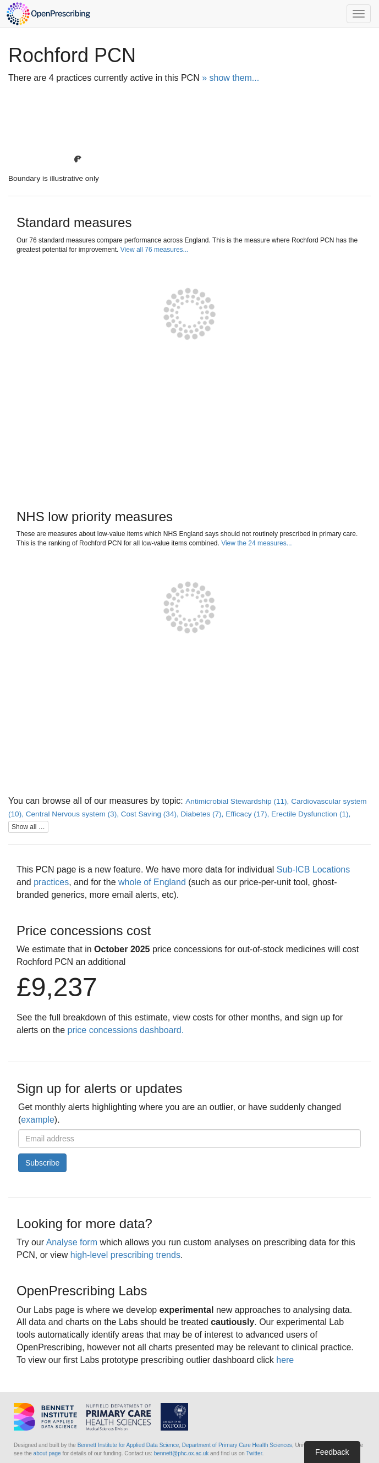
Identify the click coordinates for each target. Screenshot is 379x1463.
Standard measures (74, 222)
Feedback (332, 1452)
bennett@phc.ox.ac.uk (181, 1453)
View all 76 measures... (154, 249)
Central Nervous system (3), (73, 814)
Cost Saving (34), (151, 814)
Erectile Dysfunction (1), (310, 814)
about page (47, 1453)
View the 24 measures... (256, 543)
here (285, 1360)
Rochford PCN (72, 55)
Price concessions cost (84, 930)
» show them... (230, 77)
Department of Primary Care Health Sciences (237, 1445)
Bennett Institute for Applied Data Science (128, 1445)
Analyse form (71, 1242)
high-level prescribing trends (125, 1255)
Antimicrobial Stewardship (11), (238, 801)
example (37, 1119)
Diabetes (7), (203, 814)
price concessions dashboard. (126, 1030)
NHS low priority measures (95, 516)
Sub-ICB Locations (313, 869)
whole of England (152, 882)
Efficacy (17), (248, 814)
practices (51, 882)
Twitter (254, 1453)
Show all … (28, 827)
